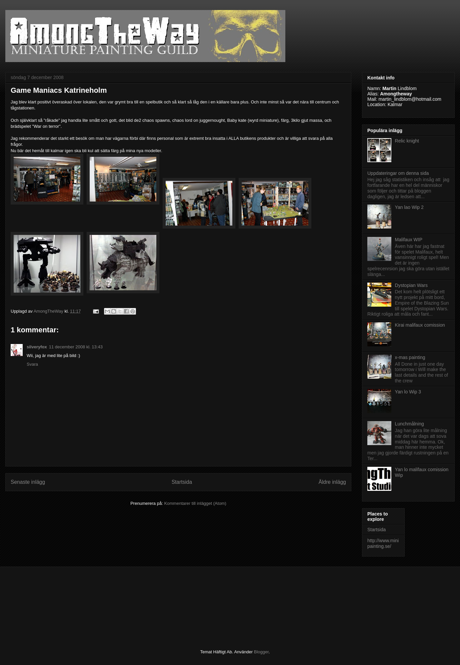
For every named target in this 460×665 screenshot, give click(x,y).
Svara (32, 364)
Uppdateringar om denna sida (398, 173)
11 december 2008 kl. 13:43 (76, 346)
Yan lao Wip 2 (409, 207)
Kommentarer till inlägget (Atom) (195, 503)
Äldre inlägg (332, 482)
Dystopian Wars (411, 285)
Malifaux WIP (408, 239)
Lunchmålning (409, 423)
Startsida (182, 482)
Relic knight (407, 140)
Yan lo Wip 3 (408, 391)
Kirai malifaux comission (420, 325)
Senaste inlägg (28, 482)
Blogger (261, 651)
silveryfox (37, 346)
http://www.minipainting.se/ (383, 543)
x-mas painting (410, 357)
